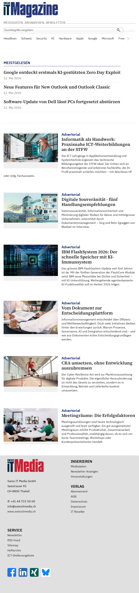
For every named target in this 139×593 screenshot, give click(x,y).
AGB (73, 496)
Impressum (78, 506)
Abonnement (79, 491)
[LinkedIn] (24, 575)
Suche (98, 23)
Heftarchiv (14, 550)
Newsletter (14, 535)
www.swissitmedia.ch (21, 511)
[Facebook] (13, 575)
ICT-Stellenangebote (20, 555)
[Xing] (35, 575)
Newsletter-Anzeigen (84, 471)
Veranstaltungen (81, 476)
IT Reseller (78, 511)
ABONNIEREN (34, 23)
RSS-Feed (13, 540)
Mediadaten (78, 466)
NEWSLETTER (55, 23)
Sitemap (12, 545)
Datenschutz (79, 501)
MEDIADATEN (13, 23)
